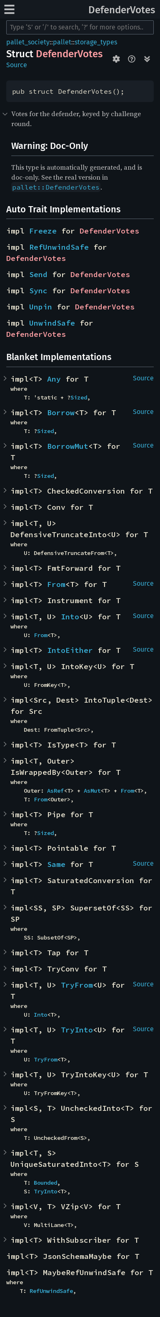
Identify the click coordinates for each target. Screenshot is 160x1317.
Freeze (43, 231)
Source (16, 65)
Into (70, 616)
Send (38, 274)
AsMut (92, 790)
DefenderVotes (121, 10)
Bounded (45, 1182)
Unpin (40, 307)
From (56, 584)
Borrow (61, 412)
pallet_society (28, 42)
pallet (62, 42)
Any (54, 379)
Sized (78, 397)
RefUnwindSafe (59, 247)
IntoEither (70, 650)
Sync (38, 290)
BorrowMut (67, 446)
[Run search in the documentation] (80, 27)
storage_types (96, 42)
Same (56, 864)
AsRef (55, 790)
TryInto (77, 1030)
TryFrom (77, 985)
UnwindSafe (52, 323)
